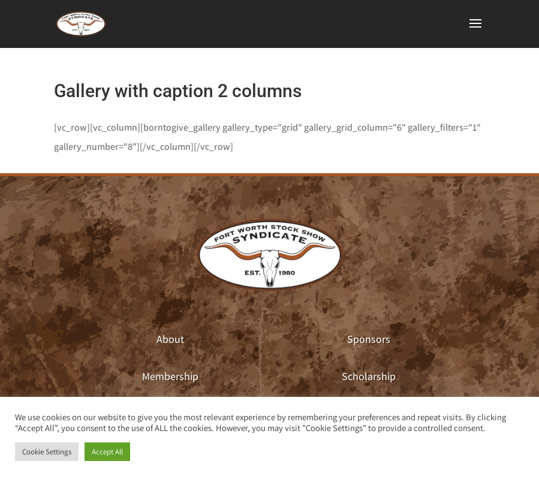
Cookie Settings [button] (46, 452)
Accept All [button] (107, 452)
